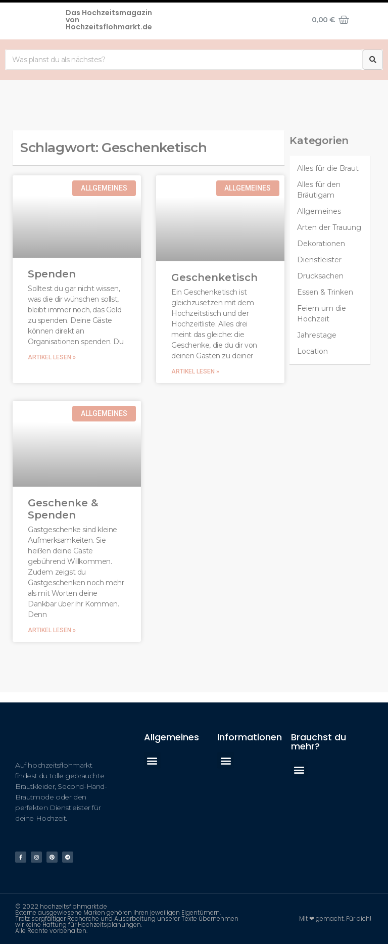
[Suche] (373, 60)
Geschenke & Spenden (63, 509)
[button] (152, 760)
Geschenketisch (214, 277)
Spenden (52, 274)
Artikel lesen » (52, 357)
